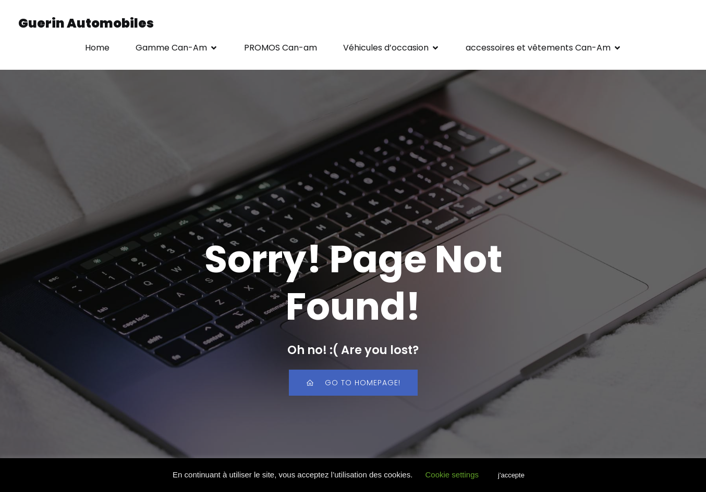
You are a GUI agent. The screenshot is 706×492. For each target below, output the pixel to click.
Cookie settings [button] (452, 474)
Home (97, 48)
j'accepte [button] (511, 475)
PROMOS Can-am (280, 48)
